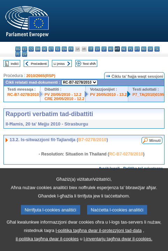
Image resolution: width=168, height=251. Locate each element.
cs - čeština (31, 49)
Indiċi (14, 64)
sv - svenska (24, 54)
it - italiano (90, 49)
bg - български (18, 49)
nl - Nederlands (124, 49)
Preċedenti (39, 64)
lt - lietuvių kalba (104, 49)
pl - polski (130, 49)
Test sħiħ (89, 64)
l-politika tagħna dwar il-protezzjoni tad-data (99, 241)
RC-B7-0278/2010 (23, 94)
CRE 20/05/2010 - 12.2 (64, 99)
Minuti (155, 140)
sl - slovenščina (157, 49)
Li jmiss (59, 64)
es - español (24, 49)
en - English (64, 49)
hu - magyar (110, 49)
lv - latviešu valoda (97, 49)
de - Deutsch (44, 49)
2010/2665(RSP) (40, 76)
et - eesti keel (51, 49)
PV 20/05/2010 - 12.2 (63, 94)
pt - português (137, 49)
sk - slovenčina (150, 49)
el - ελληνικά (57, 49)
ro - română (143, 49)
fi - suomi (18, 54)
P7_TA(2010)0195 (148, 94)
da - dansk (37, 49)
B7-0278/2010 (92, 139)
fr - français (71, 49)
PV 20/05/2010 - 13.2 (108, 94)
